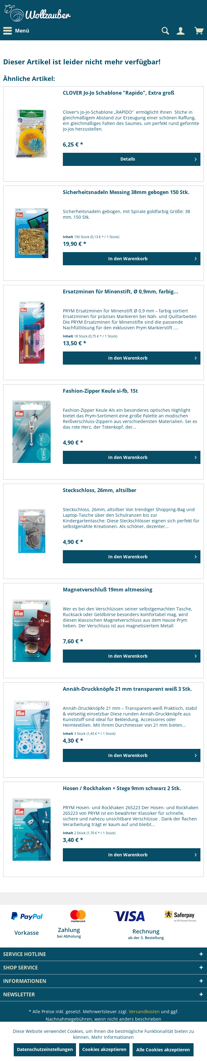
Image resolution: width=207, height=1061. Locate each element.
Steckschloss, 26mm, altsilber (99, 490)
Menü (16, 31)
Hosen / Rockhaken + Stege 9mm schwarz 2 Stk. (122, 788)
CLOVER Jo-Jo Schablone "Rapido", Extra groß (118, 93)
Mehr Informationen (112, 1037)
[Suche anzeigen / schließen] (165, 31)
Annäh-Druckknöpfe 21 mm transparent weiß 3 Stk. (127, 689)
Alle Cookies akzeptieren (163, 1050)
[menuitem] (18, 31)
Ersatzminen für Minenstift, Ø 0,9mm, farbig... (120, 291)
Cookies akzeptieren (104, 1049)
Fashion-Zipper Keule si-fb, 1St (100, 391)
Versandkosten (144, 1011)
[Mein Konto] (180, 31)
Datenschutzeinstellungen (45, 1049)
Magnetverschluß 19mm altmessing (107, 589)
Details (158, 158)
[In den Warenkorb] (131, 258)
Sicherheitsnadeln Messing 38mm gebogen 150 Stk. (126, 192)
